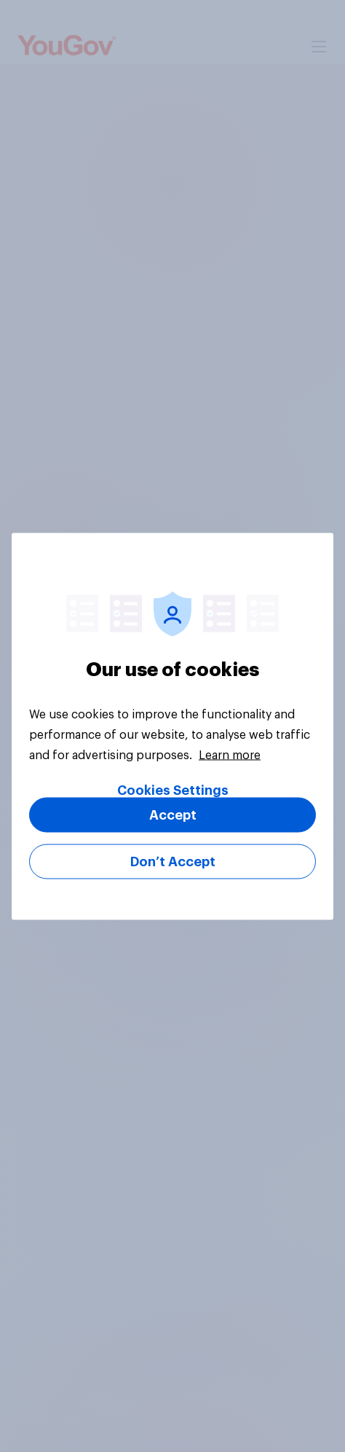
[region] (172, 726)
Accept (173, 814)
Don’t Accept (172, 861)
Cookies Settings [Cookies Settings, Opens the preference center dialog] (173, 789)
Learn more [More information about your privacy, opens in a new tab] (230, 755)
